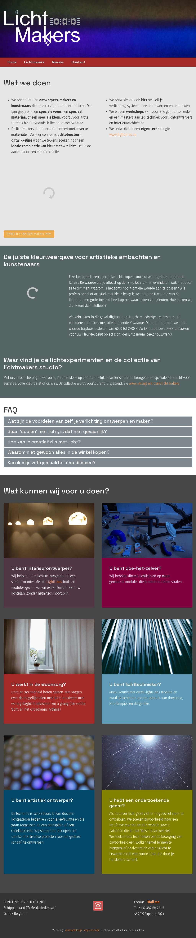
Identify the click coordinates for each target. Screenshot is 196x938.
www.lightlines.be (122, 134)
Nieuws (58, 62)
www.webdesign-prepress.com (82, 930)
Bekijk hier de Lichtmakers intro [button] (29, 234)
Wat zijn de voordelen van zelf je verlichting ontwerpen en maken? (80, 421)
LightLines (54, 581)
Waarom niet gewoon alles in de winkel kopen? (58, 452)
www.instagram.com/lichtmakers (154, 383)
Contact (79, 62)
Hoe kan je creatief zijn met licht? (44, 442)
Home (11, 62)
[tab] (98, 421)
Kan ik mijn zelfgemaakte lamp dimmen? (51, 462)
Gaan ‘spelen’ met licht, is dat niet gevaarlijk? (57, 431)
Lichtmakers (34, 62)
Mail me (153, 902)
